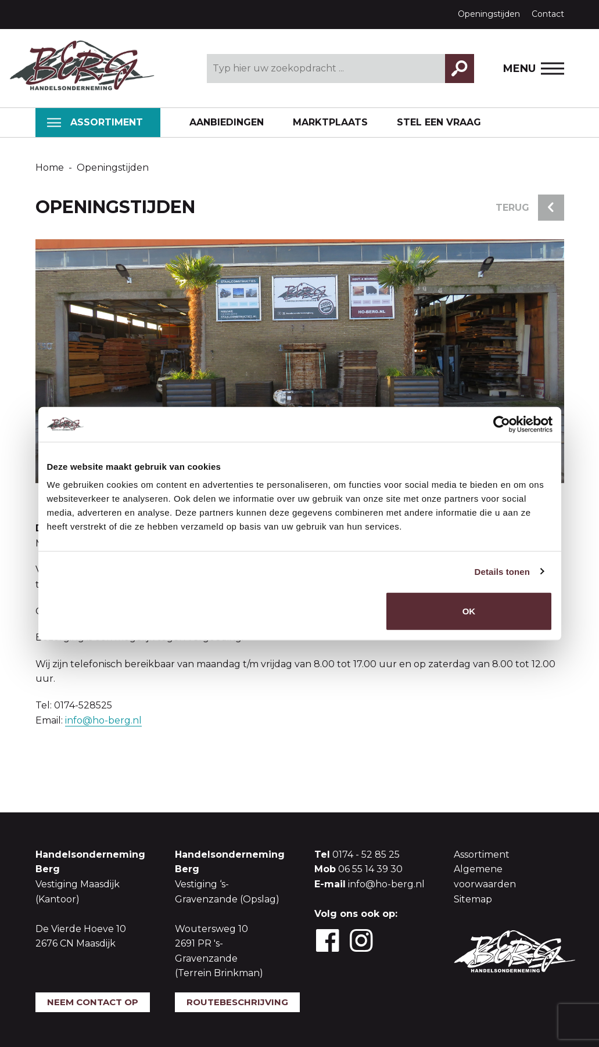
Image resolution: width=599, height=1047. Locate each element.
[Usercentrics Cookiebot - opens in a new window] (502, 424)
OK (469, 611)
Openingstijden (489, 14)
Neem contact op (92, 1002)
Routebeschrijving (237, 1002)
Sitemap (473, 899)
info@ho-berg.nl (103, 720)
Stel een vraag (439, 122)
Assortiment (95, 122)
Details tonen (502, 571)
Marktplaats (330, 122)
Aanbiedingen (226, 122)
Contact (548, 14)
